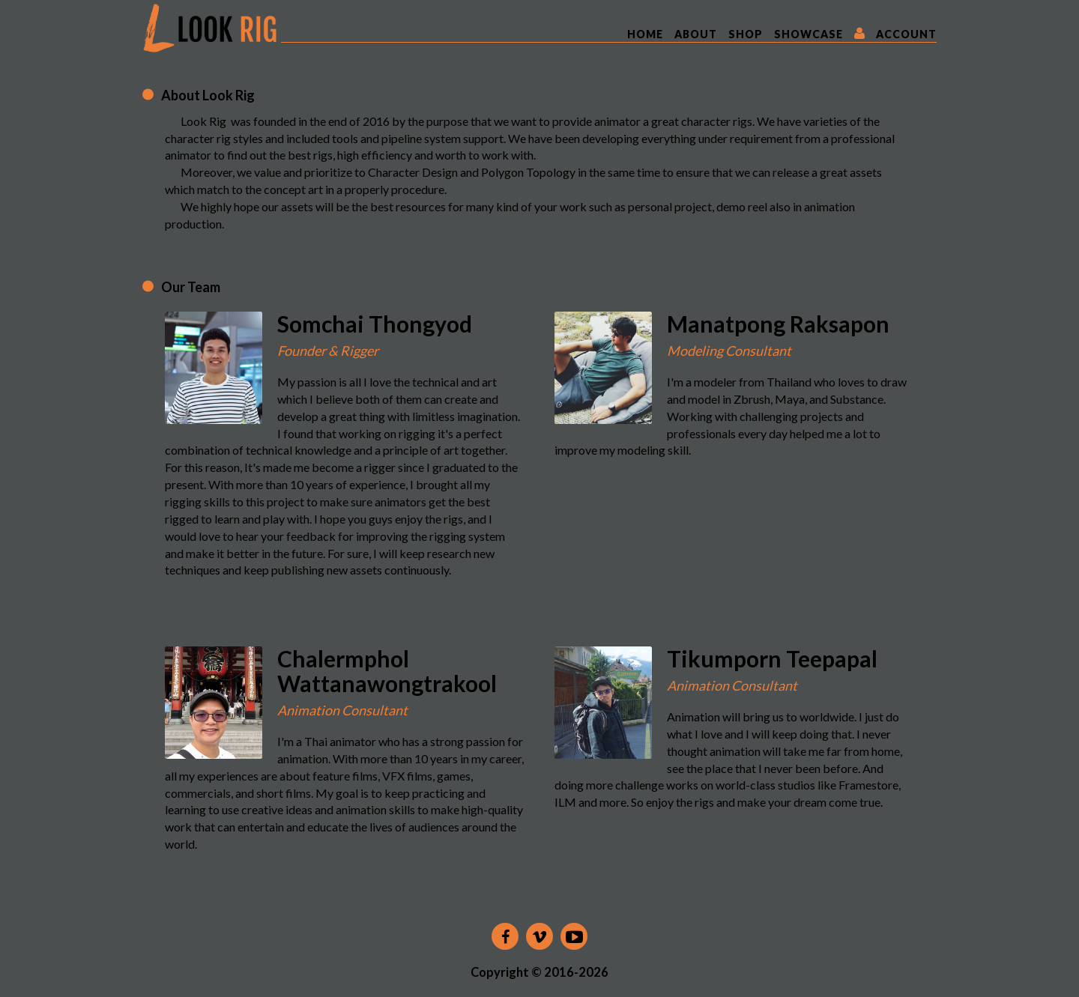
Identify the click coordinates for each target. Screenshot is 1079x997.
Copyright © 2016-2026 (539, 972)
